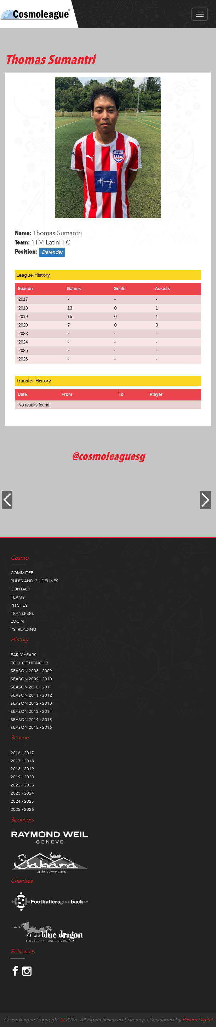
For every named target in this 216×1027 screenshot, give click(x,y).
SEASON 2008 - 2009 (31, 671)
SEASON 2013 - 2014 (31, 711)
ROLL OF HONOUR (29, 663)
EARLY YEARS (23, 655)
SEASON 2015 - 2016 (31, 727)
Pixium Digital (197, 1019)
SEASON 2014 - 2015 (31, 719)
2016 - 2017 (22, 753)
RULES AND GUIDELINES (34, 581)
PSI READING (23, 629)
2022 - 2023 (22, 785)
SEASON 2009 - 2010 (31, 679)
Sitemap (136, 1019)
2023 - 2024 (22, 793)
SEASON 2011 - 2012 (31, 695)
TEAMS (18, 597)
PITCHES (19, 605)
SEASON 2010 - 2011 (31, 687)
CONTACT (20, 589)
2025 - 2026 (22, 809)
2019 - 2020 (22, 777)
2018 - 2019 (22, 769)
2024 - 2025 (22, 801)
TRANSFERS (22, 613)
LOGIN (17, 621)
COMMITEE (22, 573)
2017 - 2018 (22, 761)
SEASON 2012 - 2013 (31, 703)
